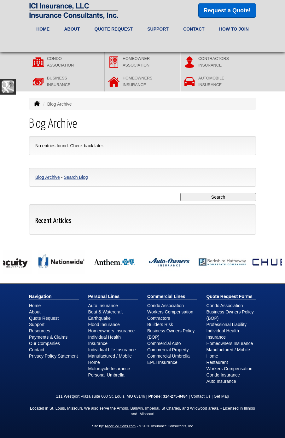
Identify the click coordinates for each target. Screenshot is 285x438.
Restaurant (217, 362)
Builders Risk (160, 324)
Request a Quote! (227, 10)
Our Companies (44, 343)
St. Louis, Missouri (65, 408)
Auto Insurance (103, 305)
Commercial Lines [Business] (166, 296)
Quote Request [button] (114, 29)
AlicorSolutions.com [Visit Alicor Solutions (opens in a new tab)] (120, 426)
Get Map (221, 396)
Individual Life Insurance (112, 349)
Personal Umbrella (106, 374)
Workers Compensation (170, 311)
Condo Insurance (223, 374)
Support (36, 324)
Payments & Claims (48, 337)
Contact (193, 29)
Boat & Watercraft (105, 311)
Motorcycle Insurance (109, 368)
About (35, 311)
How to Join (234, 29)
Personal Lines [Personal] (104, 296)
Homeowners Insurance (111, 330)
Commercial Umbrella (168, 356)
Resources (39, 330)
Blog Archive (47, 177)
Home (42, 29)
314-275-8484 (175, 396)
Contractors (158, 318)
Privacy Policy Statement (53, 356)
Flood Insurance (104, 324)
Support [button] (158, 29)
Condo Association (165, 305)
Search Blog (76, 177)
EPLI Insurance (162, 362)
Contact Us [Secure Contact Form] (200, 396)
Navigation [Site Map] (40, 296)
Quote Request (44, 318)
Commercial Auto (164, 343)
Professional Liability (226, 324)
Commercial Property (168, 349)
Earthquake (99, 318)
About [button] (72, 29)
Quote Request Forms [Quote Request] (229, 296)
